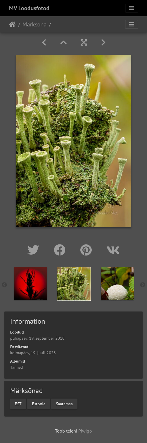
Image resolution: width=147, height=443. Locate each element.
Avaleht (12, 24)
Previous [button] (4, 285)
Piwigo (85, 431)
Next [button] (143, 285)
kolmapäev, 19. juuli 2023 (33, 352)
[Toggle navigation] (131, 8)
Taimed (16, 367)
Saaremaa (64, 403)
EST (18, 403)
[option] (30, 283)
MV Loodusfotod (29, 8)
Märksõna (34, 24)
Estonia (38, 403)
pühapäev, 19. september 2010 (37, 338)
